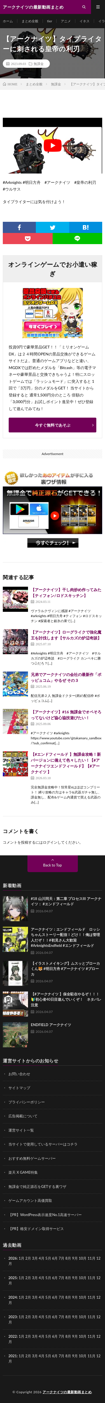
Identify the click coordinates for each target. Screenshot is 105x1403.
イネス (85, 21)
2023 (12, 1317)
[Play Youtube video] (52, 146)
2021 (12, 1356)
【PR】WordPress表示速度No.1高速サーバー (45, 1214)
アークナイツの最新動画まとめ (67, 1392)
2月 (28, 1258)
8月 (68, 1278)
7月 (62, 1278)
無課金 (39, 63)
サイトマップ (19, 1088)
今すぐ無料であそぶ (52, 425)
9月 (75, 1278)
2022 (12, 1336)
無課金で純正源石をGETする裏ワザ (37, 1186)
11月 (91, 1278)
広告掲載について (23, 1116)
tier (49, 21)
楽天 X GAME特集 (23, 1172)
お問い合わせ (19, 1074)
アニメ (66, 21)
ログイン (50, 842)
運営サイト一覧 (21, 1130)
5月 (48, 1278)
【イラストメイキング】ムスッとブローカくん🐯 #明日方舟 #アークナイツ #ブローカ (65, 968)
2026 (12, 1258)
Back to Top (52, 865)
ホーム (8, 21)
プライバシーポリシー (26, 1102)
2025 (12, 1278)
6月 (55, 1278)
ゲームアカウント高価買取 (30, 1200)
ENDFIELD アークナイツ (51, 1024)
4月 (42, 1258)
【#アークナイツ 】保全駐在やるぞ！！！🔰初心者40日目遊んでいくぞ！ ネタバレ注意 (66, 999)
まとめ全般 (30, 21)
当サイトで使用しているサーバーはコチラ (43, 1144)
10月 (83, 1278)
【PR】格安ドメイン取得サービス (36, 1228)
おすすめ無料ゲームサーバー (32, 1158)
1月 (22, 1258)
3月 (35, 1258)
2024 (12, 1297)
